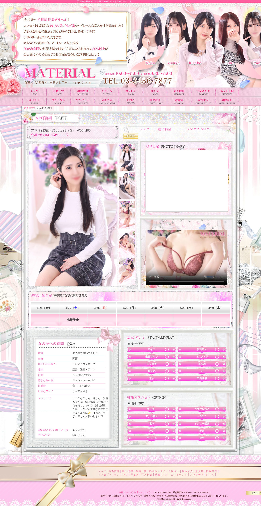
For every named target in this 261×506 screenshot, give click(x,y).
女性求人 (174, 471)
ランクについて (199, 129)
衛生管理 (211, 471)
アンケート (197, 474)
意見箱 (199, 471)
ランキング (121, 474)
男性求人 (187, 471)
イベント (181, 474)
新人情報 (127, 471)
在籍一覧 (141, 471)
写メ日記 (147, 474)
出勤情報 (114, 471)
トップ (102, 471)
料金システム (157, 471)
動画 (157, 474)
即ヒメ (135, 474)
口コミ (210, 474)
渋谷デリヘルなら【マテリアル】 (135, 492)
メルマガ (168, 474)
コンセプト (105, 474)
